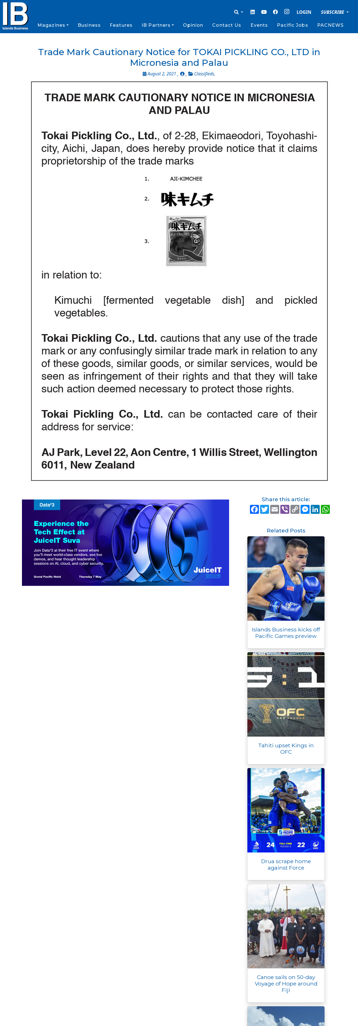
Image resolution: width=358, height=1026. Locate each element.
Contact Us (226, 25)
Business (89, 25)
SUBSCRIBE (333, 12)
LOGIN (304, 12)
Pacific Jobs (292, 25)
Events (259, 25)
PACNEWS (330, 25)
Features (121, 25)
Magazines (51, 25)
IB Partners (156, 25)
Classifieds (204, 74)
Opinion (193, 25)
